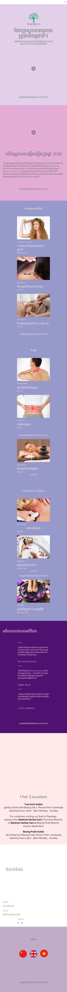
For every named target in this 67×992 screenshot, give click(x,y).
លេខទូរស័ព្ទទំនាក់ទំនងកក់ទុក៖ (28, 97)
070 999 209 (43, 97)
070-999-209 (8, 906)
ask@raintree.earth (11, 914)
